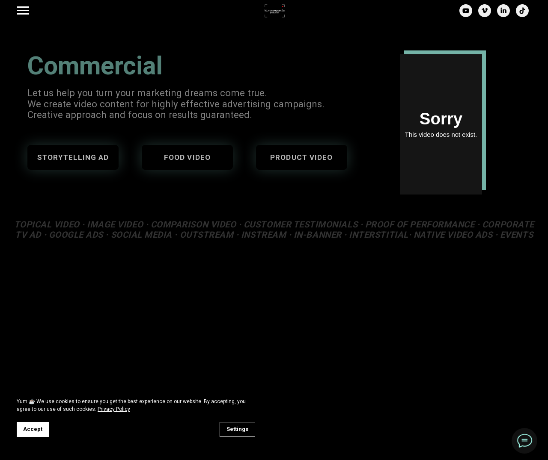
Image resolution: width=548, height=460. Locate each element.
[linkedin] (503, 14)
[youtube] (465, 14)
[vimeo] (484, 14)
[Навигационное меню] (23, 10)
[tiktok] (522, 14)
